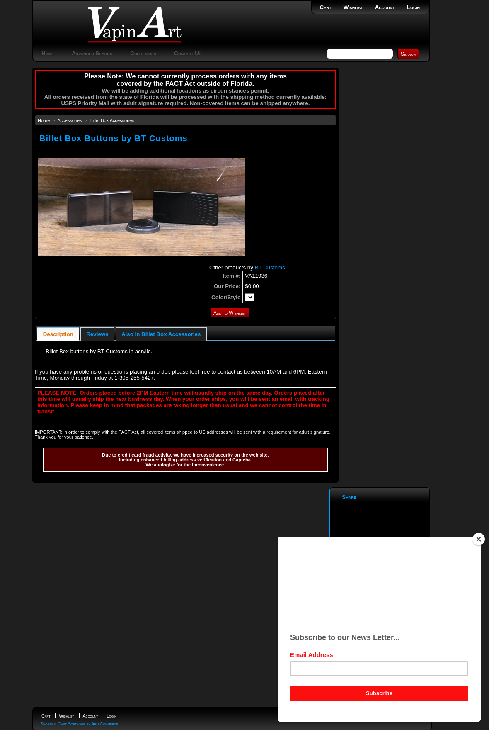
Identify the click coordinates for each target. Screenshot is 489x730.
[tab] (58, 334)
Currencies (143, 53)
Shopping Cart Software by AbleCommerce (79, 723)
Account (385, 7)
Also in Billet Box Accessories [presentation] (161, 334)
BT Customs (270, 267)
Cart (326, 7)
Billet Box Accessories (112, 120)
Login (413, 7)
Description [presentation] (58, 334)
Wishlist (353, 7)
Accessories (69, 120)
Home (47, 53)
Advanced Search (92, 53)
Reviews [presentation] (97, 334)
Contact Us (187, 53)
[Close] (478, 539)
